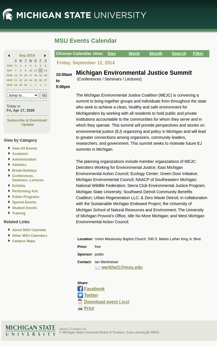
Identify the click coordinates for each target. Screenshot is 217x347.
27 (45, 80)
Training (18, 213)
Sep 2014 (27, 55)
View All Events (24, 148)
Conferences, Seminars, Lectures (28, 178)
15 (20, 75)
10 (30, 70)
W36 (9, 65)
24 (30, 80)
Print (89, 308)
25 (35, 80)
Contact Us (78, 329)
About (63, 329)
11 (35, 70)
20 (45, 75)
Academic (20, 154)
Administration (24, 159)
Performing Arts (25, 191)
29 (20, 84)
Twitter (91, 295)
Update (27, 124)
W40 (9, 84)
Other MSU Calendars (29, 236)
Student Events (24, 208)
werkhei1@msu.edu (122, 267)
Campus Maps (23, 241)
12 (40, 70)
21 (15, 80)
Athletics (19, 165)
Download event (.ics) (106, 301)
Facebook (94, 288)
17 (30, 75)
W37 (9, 70)
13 (45, 70)
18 (35, 75)
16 (25, 75)
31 (15, 65)
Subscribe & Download (27, 120)
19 (40, 75)
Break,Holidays (24, 171)
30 (25, 84)
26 (40, 80)
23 (25, 80)
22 (20, 80)
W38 (9, 75)
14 (15, 75)
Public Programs (25, 197)
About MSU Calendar (29, 230)
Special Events (24, 202)
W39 (9, 80)
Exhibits (18, 186)
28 (15, 84)
